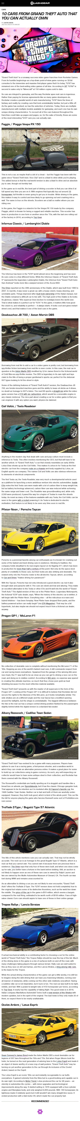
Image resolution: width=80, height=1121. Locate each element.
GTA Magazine (48, 603)
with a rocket (23, 500)
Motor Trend (30, 1081)
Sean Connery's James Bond (15, 1055)
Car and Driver (10, 577)
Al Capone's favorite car (59, 789)
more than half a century (28, 569)
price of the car (23, 892)
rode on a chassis (37, 468)
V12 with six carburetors (30, 394)
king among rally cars (66, 967)
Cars (4, 9)
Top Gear (38, 217)
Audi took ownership (45, 294)
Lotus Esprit (62, 1061)
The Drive (6, 288)
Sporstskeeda (31, 786)
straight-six (58, 391)
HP (65, 86)
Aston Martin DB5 (23, 371)
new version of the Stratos (60, 992)
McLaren (52, 678)
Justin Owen (8, 23)
